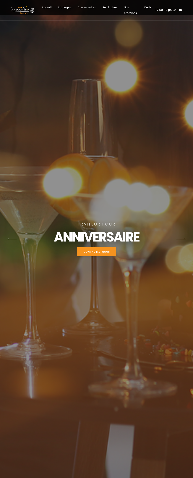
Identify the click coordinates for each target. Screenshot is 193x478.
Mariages (64, 7)
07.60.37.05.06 (165, 10)
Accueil (47, 7)
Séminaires (110, 7)
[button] (12, 239)
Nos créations (130, 10)
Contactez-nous (96, 252)
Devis (147, 7)
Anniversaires (87, 7)
